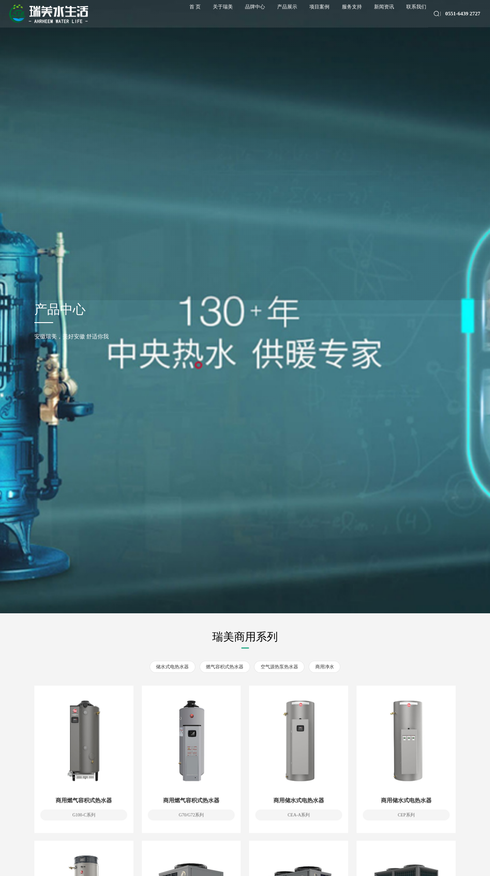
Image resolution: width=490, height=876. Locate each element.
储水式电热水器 (172, 666)
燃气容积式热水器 (224, 666)
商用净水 (324, 666)
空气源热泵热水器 (279, 666)
